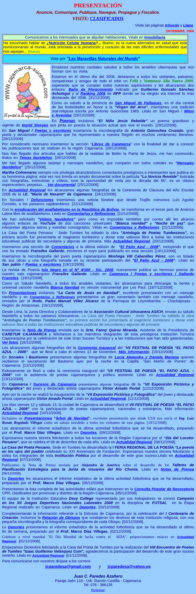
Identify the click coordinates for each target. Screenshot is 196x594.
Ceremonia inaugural (97, 348)
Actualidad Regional (27, 190)
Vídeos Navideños (57, 219)
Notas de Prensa (177, 469)
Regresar (98, 590)
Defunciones (42, 200)
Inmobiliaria (154, 37)
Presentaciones (22, 293)
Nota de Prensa (41, 330)
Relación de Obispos (61, 518)
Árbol (72, 418)
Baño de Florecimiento (91, 89)
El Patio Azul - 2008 (139, 247)
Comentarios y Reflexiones (91, 214)
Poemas (67, 121)
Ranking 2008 (92, 93)
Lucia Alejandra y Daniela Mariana (147, 357)
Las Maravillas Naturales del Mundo (103, 58)
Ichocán (172, 25)
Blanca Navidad (65, 287)
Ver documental (61, 185)
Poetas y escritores (53, 131)
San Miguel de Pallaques (138, 103)
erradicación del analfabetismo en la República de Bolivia (67, 209)
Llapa (188, 25)
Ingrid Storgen (35, 125)
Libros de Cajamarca (111, 144)
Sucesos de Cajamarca (54, 384)
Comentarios (62, 247)
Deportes (88, 432)
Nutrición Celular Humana (72, 43)
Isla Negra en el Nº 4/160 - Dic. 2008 (77, 270)
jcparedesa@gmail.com (68, 566)
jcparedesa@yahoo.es (129, 566)
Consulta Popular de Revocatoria (164, 489)
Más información (134, 352)
